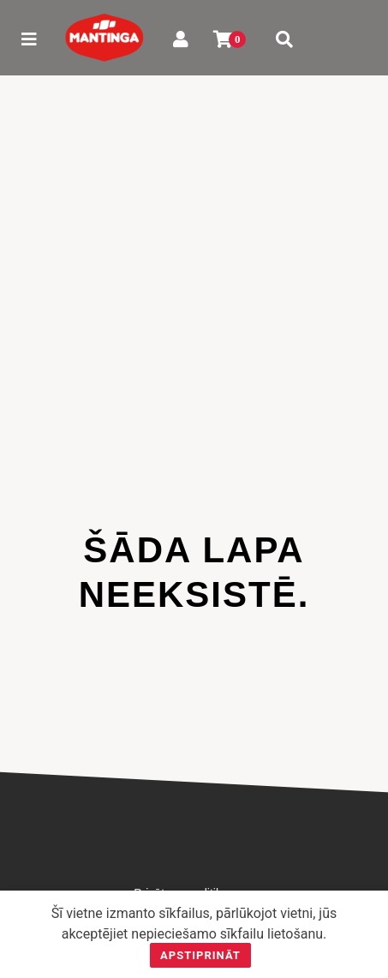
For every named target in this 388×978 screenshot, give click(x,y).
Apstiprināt (200, 955)
